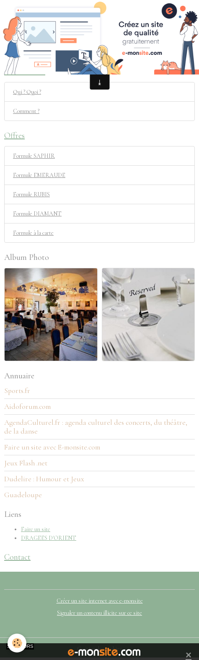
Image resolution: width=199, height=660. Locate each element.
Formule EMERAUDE (39, 175)
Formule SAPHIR (34, 155)
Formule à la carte (33, 232)
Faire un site (35, 529)
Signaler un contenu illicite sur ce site (99, 612)
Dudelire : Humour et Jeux (44, 479)
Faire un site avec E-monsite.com (52, 447)
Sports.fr (17, 390)
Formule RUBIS (31, 194)
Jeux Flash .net (25, 463)
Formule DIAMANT (37, 213)
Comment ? (26, 111)
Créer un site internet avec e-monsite (100, 600)
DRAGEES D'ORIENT (48, 538)
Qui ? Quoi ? (27, 91)
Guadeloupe (23, 495)
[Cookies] (17, 643)
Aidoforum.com (27, 406)
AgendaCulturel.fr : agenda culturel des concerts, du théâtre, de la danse (95, 427)
